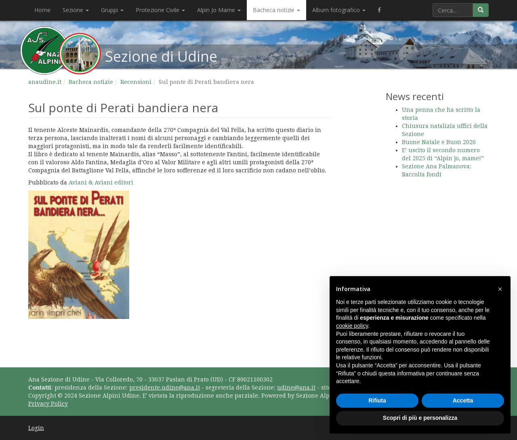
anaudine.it (44, 82)
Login (36, 428)
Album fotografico (339, 10)
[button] (500, 289)
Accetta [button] (463, 400)
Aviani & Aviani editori (101, 182)
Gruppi (112, 10)
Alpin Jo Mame (219, 10)
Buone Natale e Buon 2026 (439, 142)
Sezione (76, 10)
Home (42, 10)
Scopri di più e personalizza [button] (420, 418)
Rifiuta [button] (377, 400)
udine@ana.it (296, 387)
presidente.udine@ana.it (164, 387)
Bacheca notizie (276, 10)
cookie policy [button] (352, 326)
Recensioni (135, 82)
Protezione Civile (160, 10)
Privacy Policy (48, 403)
